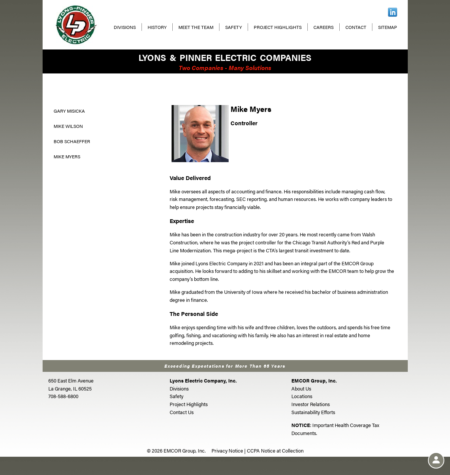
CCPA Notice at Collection (275, 450)
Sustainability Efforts (313, 412)
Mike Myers (67, 156)
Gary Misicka (69, 110)
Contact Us (182, 412)
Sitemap (387, 27)
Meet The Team (195, 27)
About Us (301, 388)
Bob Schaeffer (72, 141)
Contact (355, 27)
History (157, 27)
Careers (323, 27)
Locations (301, 396)
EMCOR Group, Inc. (314, 380)
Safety (233, 27)
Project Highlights (278, 27)
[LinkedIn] (392, 11)
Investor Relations (310, 404)
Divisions (125, 27)
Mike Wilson (68, 126)
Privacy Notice (227, 450)
